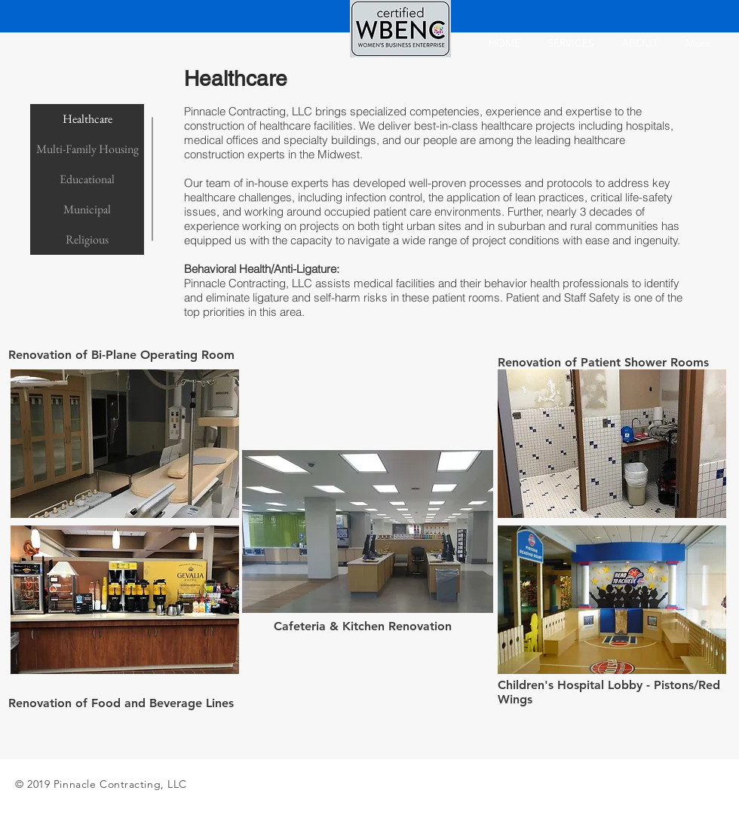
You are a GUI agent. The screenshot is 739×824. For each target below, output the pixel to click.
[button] (125, 443)
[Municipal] (87, 210)
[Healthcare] (87, 119)
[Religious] (87, 240)
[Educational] (87, 179)
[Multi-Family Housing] (87, 149)
